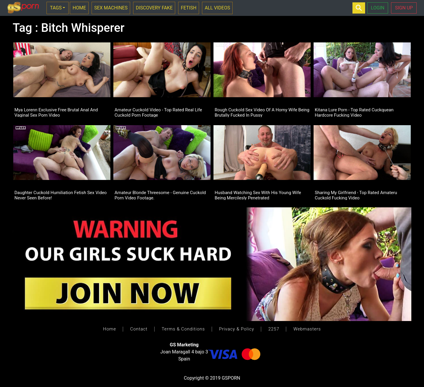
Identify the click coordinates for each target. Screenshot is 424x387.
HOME (79, 8)
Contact (139, 329)
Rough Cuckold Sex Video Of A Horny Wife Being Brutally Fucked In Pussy (262, 112)
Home (109, 329)
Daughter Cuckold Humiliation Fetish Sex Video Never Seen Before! (60, 195)
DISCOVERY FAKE (154, 8)
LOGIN (378, 8)
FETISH (188, 8)
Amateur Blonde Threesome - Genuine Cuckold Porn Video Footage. (160, 195)
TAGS (56, 8)
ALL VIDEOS (217, 8)
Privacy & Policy (236, 329)
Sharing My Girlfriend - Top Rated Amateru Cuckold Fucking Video (356, 195)
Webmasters (307, 329)
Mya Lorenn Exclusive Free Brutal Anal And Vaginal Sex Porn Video (56, 112)
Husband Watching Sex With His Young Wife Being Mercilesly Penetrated (258, 195)
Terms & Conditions (183, 329)
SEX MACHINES (110, 8)
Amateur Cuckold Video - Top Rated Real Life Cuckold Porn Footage (158, 112)
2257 (273, 329)
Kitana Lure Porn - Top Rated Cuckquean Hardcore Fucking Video (354, 112)
